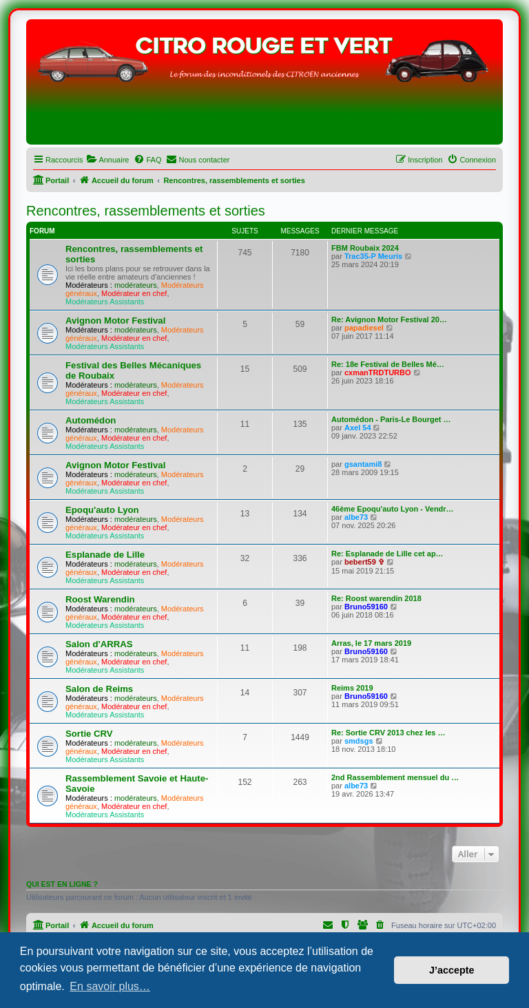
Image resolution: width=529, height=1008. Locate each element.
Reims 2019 (352, 688)
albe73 (356, 517)
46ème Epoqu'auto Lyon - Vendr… (392, 509)
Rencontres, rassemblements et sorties (145, 210)
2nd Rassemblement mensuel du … (395, 777)
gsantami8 (363, 464)
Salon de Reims (99, 689)
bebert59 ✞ (364, 562)
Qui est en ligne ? (62, 884)
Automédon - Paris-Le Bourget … (391, 419)
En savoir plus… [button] (110, 986)
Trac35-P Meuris (373, 256)
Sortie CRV (89, 733)
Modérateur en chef (134, 293)
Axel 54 (357, 427)
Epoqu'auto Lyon (102, 510)
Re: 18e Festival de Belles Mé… (387, 364)
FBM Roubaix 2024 (365, 248)
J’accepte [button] (452, 970)
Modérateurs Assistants (104, 301)
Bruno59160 (366, 606)
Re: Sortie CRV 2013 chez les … (388, 732)
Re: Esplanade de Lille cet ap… (387, 553)
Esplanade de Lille (105, 554)
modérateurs (135, 285)
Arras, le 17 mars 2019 (371, 643)
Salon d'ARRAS (99, 644)
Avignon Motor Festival (115, 320)
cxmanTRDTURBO (377, 372)
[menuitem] (107, 159)
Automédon (90, 420)
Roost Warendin (100, 599)
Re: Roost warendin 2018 (376, 598)
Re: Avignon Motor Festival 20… (389, 319)
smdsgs (358, 741)
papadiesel (364, 328)
